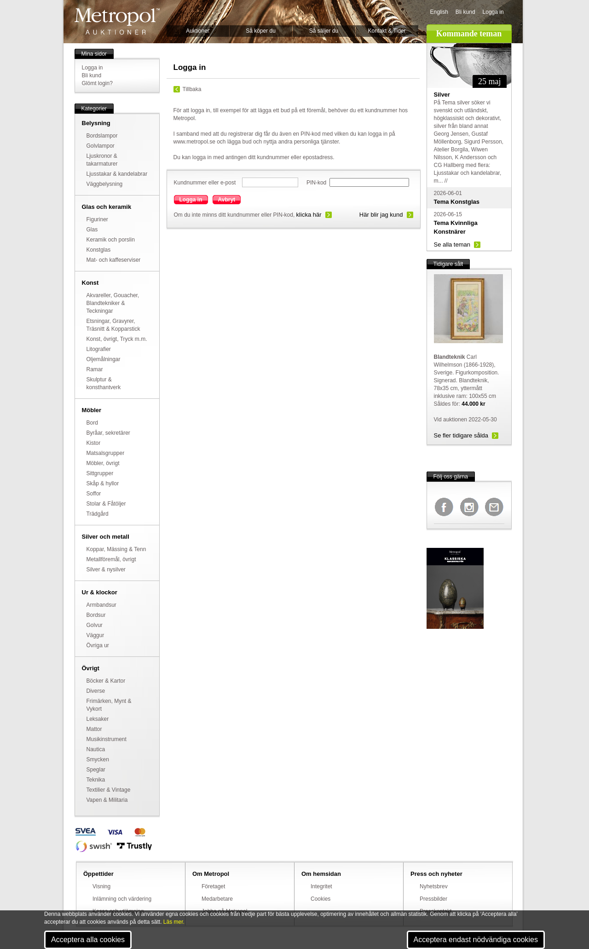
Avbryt (227, 199)
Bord (92, 423)
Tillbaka (192, 89)
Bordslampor (102, 135)
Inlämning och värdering (121, 899)
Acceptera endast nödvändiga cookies (476, 939)
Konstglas (99, 250)
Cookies (320, 899)
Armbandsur (101, 605)
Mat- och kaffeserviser (114, 260)
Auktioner (197, 31)
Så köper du (261, 31)
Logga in (493, 12)
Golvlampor (101, 146)
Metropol (117, 21)
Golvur (95, 625)
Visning (101, 886)
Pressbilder (433, 899)
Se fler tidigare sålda (461, 435)
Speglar (96, 769)
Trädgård (98, 514)
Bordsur (96, 615)
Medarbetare (217, 899)
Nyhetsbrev (434, 886)
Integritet (321, 886)
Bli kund (465, 12)
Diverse (96, 691)
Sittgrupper (100, 473)
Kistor (94, 443)
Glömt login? (97, 83)
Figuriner (97, 219)
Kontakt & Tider (386, 31)
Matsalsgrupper (106, 453)
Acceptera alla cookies (88, 939)
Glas (92, 229)
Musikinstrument (107, 739)
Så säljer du (323, 31)
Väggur (95, 635)
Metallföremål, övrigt (111, 559)
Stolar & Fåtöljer (106, 503)
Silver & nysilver (106, 569)
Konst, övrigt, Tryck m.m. (117, 339)
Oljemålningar (104, 359)
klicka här (309, 214)
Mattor (94, 729)
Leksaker (98, 719)
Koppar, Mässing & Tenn (116, 549)
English (439, 12)
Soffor (94, 493)
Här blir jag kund (381, 214)
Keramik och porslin (111, 239)
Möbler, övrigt (103, 463)
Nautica (96, 749)
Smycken (98, 759)
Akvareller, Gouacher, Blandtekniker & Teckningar (113, 303)
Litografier (99, 349)
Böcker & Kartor (106, 681)
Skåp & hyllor (103, 483)
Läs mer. (174, 922)
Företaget (213, 886)
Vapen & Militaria (107, 800)
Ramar (95, 369)
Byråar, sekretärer (108, 433)
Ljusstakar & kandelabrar (117, 174)
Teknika (96, 779)
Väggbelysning (105, 184)
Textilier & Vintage (109, 790)
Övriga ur (98, 645)
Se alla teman (452, 244)
